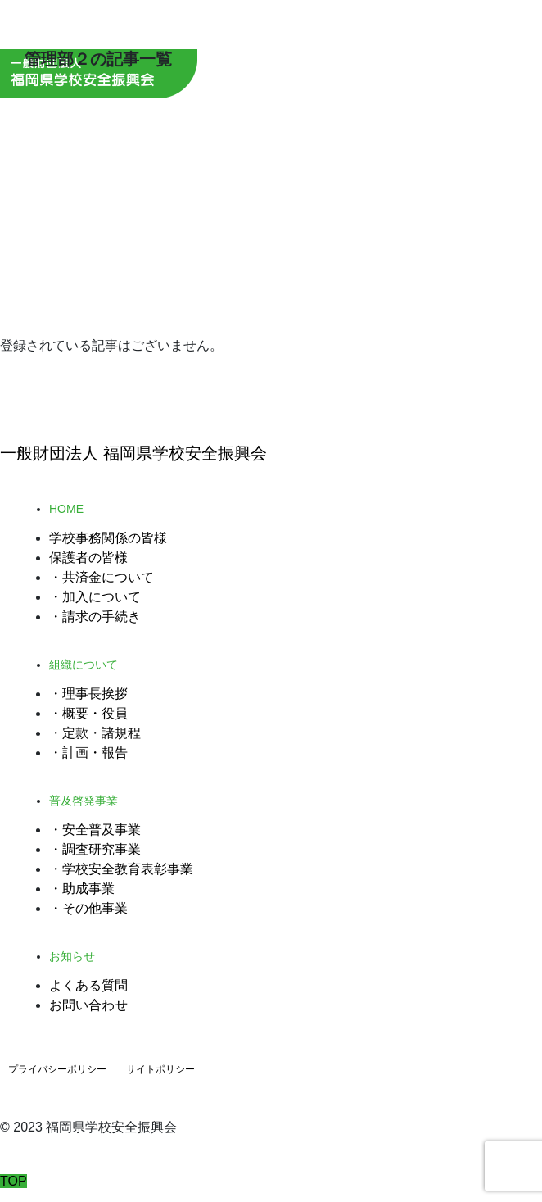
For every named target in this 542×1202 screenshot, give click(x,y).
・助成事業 (82, 889)
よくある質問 (88, 985)
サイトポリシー (160, 1069)
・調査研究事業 (95, 849)
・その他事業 (88, 908)
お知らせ (72, 956)
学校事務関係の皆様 (108, 538)
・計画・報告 (88, 753)
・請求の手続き (95, 617)
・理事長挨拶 (88, 694)
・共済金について (101, 577)
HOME (66, 508)
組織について (83, 664)
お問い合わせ (88, 1005)
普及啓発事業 (83, 800)
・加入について (95, 597)
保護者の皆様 (88, 558)
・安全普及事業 (95, 830)
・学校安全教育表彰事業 (121, 869)
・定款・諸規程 (95, 733)
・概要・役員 (88, 713)
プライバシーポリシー (57, 1069)
